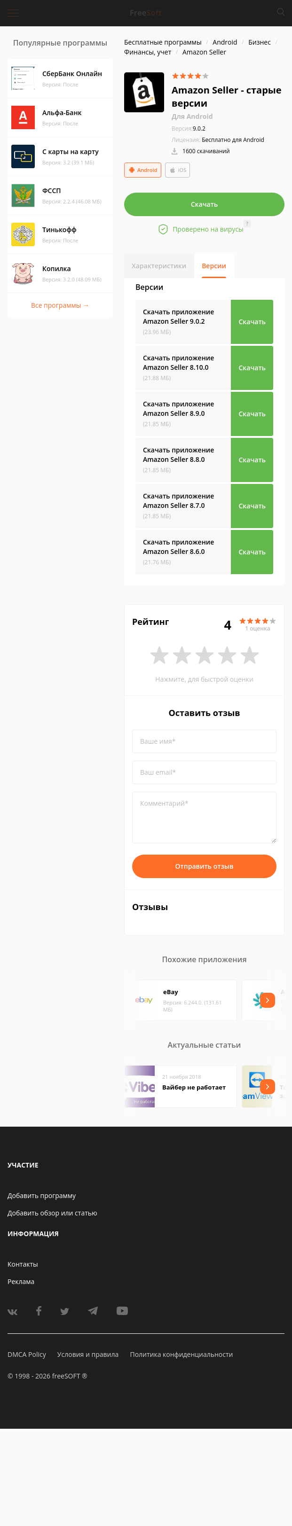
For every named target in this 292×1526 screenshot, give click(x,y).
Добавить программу (42, 1195)
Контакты (23, 1264)
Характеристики (159, 265)
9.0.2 (188, 128)
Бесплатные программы (163, 42)
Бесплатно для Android (233, 140)
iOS (178, 170)
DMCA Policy (27, 1354)
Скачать (204, 204)
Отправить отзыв (204, 866)
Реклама (21, 1281)
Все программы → (60, 305)
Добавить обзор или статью (52, 1212)
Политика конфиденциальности (181, 1354)
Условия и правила (87, 1354)
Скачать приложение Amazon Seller (178, 316)
